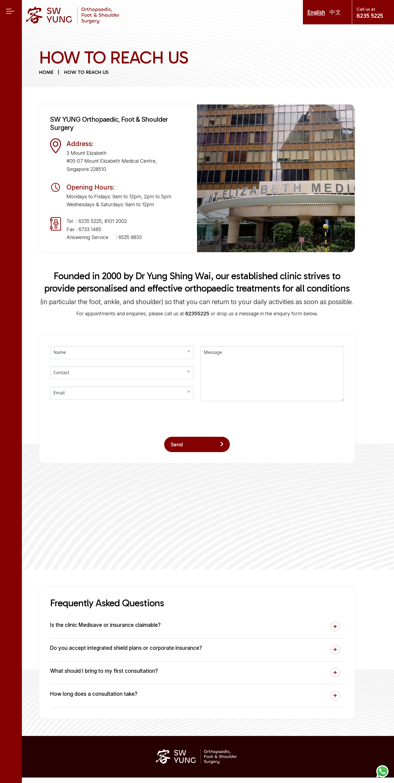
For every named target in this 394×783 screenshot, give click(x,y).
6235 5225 (370, 15)
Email (59, 393)
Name (59, 352)
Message (213, 352)
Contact (61, 372)
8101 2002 (116, 221)
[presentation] (91, 419)
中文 (335, 12)
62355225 (197, 313)
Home (46, 72)
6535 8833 (130, 237)
